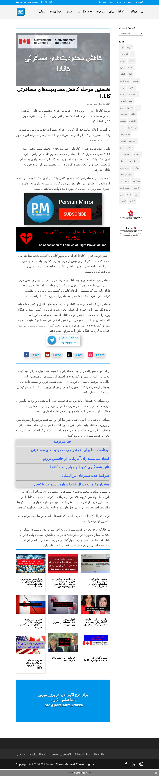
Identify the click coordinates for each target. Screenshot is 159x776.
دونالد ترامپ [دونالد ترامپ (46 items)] (125, 134)
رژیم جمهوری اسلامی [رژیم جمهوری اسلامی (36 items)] (128, 141)
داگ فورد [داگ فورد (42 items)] (132, 121)
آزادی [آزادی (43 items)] (122, 47)
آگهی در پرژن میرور (135, 2)
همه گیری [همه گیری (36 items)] (136, 181)
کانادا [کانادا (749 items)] (129, 194)
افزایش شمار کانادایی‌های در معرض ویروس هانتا (63, 622)
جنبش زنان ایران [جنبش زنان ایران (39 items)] (126, 107)
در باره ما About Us (117, 2)
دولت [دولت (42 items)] (122, 127)
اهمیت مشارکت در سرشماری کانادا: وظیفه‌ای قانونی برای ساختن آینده (96, 582)
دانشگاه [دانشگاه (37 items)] (123, 121)
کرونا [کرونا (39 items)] (136, 194)
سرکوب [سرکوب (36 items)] (130, 147)
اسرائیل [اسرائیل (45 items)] (123, 60)
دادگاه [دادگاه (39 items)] (133, 114)
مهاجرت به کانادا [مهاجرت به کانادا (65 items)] (126, 174)
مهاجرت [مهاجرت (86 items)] (135, 167)
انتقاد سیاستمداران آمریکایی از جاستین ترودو (76, 458)
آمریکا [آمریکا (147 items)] (129, 47)
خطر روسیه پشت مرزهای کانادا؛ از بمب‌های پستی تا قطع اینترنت (31, 623)
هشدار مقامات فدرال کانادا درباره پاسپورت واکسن (71, 484)
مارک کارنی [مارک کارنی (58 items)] (124, 167)
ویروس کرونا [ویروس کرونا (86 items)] (125, 187)
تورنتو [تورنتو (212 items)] (122, 94)
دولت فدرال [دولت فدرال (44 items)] (132, 127)
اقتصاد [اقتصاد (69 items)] (131, 60)
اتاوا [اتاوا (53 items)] (132, 54)
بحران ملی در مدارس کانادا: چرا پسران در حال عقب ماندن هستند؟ (31, 582)
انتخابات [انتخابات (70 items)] (131, 67)
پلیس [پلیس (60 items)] (122, 194)
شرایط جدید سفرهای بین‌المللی (85, 475)
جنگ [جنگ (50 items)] (138, 107)
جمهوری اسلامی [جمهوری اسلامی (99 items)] (126, 101)
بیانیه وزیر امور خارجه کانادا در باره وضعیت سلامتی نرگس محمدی (95, 622)
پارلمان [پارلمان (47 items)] (136, 187)
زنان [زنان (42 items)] (121, 147)
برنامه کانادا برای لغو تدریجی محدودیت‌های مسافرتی (69, 449)
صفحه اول (102, 2)
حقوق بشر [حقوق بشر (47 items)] (124, 114)
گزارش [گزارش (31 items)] (132, 201)
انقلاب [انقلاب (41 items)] (122, 74)
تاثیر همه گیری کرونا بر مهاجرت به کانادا (79, 466)
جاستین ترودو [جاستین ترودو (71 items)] (133, 94)
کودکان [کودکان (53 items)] (123, 201)
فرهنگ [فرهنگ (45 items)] (122, 161)
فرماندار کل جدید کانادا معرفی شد (63, 659)
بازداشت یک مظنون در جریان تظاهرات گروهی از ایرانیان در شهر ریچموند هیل (63, 582)
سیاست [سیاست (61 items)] (137, 154)
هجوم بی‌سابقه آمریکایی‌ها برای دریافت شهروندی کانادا (33, 663)
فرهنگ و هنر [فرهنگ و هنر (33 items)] (133, 161)
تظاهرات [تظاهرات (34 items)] (131, 87)
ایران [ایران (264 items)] (130, 74)
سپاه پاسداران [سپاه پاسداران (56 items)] (125, 154)
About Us (99, 754)
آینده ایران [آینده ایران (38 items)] (124, 54)
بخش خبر (93, 104)
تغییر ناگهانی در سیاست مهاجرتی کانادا (95, 659)
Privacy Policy (82, 754)
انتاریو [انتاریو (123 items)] (122, 67)
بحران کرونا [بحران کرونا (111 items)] (124, 80)
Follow (35, 354)
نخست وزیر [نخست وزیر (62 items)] (124, 181)
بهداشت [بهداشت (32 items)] (135, 80)
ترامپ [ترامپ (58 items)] (122, 87)
